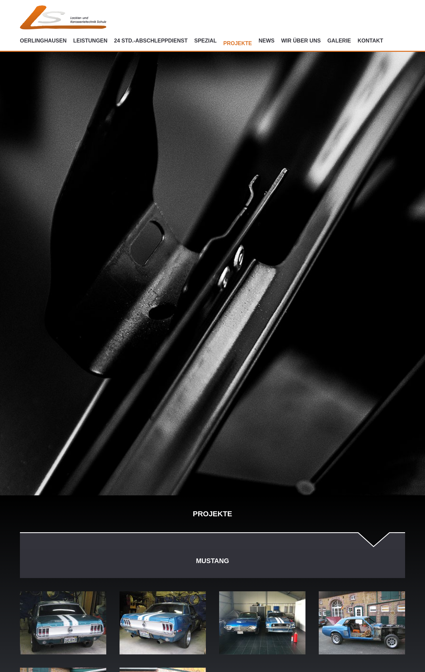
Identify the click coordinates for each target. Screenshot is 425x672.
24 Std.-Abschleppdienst (151, 40)
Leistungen (90, 40)
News (267, 40)
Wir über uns (301, 40)
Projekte (237, 43)
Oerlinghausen (43, 40)
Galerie (339, 40)
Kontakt (370, 40)
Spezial (205, 40)
